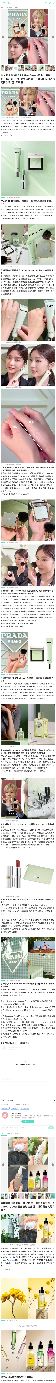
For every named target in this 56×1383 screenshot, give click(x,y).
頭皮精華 (11, 1260)
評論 (51, 1128)
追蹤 (27, 1121)
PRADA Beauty (7, 121)
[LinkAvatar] (5, 1115)
